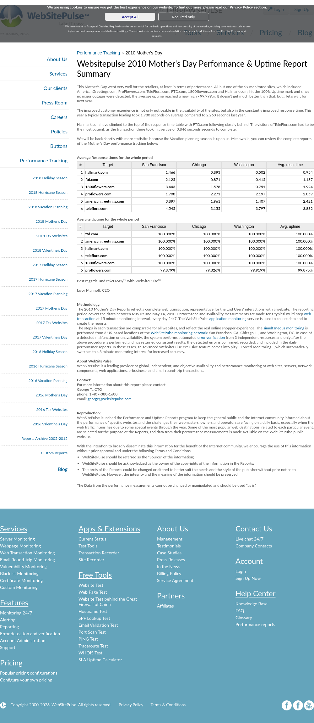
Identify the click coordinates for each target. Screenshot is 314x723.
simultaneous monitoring (283, 328)
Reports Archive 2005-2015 (44, 438)
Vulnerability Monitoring (23, 566)
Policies (59, 131)
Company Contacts (254, 545)
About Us (57, 59)
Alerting (7, 619)
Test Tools (87, 545)
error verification (211, 337)
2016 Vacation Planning (48, 380)
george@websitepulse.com (110, 398)
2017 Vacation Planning (48, 293)
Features (14, 602)
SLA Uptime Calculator (100, 659)
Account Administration (23, 640)
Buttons (59, 146)
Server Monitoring (17, 538)
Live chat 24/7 (249, 538)
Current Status (92, 538)
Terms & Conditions (168, 704)
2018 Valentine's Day (50, 250)
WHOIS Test (90, 652)
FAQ (240, 610)
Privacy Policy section (248, 7)
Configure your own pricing (26, 679)
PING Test (88, 639)
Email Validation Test (98, 625)
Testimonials (169, 545)
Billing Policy (169, 573)
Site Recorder (91, 559)
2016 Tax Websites (52, 409)
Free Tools (95, 574)
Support (7, 647)
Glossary (244, 617)
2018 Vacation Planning (48, 207)
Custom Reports (54, 453)
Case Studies (169, 552)
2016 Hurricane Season (48, 366)
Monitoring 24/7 (16, 612)
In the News (168, 566)
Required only (183, 16)
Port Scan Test (92, 632)
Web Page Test (92, 592)
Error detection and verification (30, 633)
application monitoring (227, 318)
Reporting (9, 626)
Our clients (56, 88)
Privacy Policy (131, 704)
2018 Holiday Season (50, 178)
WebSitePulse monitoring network (179, 332)
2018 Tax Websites (52, 235)
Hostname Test (92, 611)
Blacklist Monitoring (19, 573)
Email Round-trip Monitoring (27, 559)
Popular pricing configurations (28, 672)
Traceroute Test (93, 645)
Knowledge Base (252, 603)
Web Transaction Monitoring (27, 552)
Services (58, 73)
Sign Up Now (248, 578)
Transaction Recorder (98, 552)
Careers (59, 117)
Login (241, 571)
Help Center (256, 593)
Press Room (55, 102)
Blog (63, 469)
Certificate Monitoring (21, 580)
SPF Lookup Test (94, 618)
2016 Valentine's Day (50, 424)
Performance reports (255, 624)
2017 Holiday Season (50, 264)
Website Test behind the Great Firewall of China (107, 601)
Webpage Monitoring (20, 545)
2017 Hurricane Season (48, 279)
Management (169, 538)
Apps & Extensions (109, 528)
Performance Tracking (44, 160)
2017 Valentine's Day (50, 337)
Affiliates (165, 605)
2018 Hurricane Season (48, 192)
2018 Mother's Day (51, 221)
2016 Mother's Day (51, 395)
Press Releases (171, 559)
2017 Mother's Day (51, 308)
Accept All (130, 16)
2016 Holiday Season (50, 351)
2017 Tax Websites (52, 322)
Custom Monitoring (19, 587)
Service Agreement (175, 580)
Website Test (90, 585)
